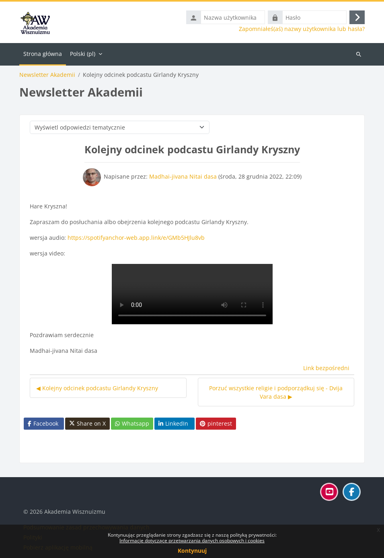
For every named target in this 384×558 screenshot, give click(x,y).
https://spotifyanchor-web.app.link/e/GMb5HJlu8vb (136, 237)
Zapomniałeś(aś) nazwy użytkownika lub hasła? (302, 29)
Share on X (87, 424)
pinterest (216, 423)
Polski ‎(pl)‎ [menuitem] (82, 54)
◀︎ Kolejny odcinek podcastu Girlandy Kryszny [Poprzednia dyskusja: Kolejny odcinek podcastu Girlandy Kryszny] (97, 388)
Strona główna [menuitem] (42, 54)
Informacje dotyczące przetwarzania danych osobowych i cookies (192, 540)
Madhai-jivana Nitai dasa (183, 176)
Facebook (43, 423)
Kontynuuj (192, 550)
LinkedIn (173, 423)
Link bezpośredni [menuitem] (326, 368)
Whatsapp (132, 423)
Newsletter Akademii (47, 74)
